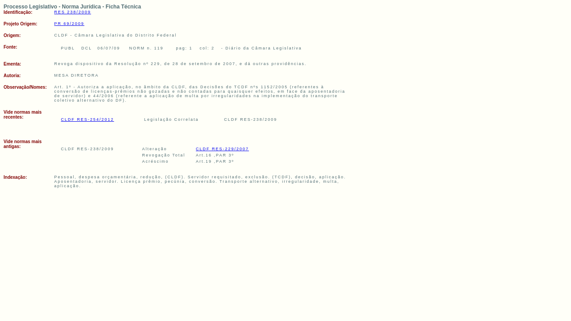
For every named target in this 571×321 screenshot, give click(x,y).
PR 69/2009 (69, 23)
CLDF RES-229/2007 (222, 149)
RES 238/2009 (72, 12)
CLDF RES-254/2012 (87, 119)
